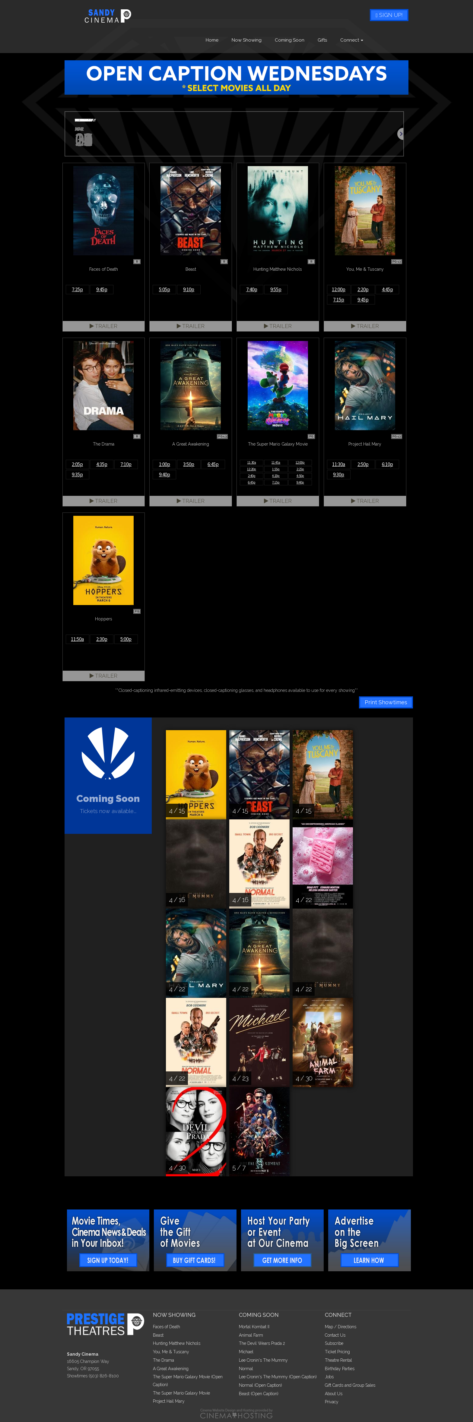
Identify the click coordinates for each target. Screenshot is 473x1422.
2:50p (363, 464)
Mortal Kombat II (254, 1326)
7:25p (77, 289)
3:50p (188, 464)
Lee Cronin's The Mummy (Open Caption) (278, 1376)
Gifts (322, 40)
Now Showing (247, 40)
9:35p (77, 474)
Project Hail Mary (169, 1401)
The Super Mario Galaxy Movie (181, 1393)
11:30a (251, 462)
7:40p (251, 289)
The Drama (163, 1360)
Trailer (103, 326)
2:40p (252, 476)
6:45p (213, 464)
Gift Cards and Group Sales (350, 1385)
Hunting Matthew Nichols (176, 1343)
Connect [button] (351, 40)
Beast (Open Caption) (258, 1393)
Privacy (331, 1401)
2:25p (300, 469)
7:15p (338, 299)
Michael (246, 1351)
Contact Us (335, 1335)
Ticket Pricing (337, 1351)
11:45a (275, 462)
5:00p (126, 639)
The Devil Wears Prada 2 (262, 1343)
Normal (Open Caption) (260, 1385)
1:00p (164, 464)
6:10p (387, 464)
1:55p (276, 469)
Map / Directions (340, 1326)
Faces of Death (166, 1326)
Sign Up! (389, 15)
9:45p (101, 289)
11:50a (77, 639)
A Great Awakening (171, 1368)
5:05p (164, 289)
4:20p (276, 476)
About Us (333, 1393)
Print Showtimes (386, 702)
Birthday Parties (339, 1368)
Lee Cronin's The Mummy (263, 1360)
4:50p (300, 476)
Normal (246, 1368)
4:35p (101, 464)
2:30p (101, 639)
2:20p (363, 289)
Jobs (329, 1376)
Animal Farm (251, 1335)
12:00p (338, 289)
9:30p (338, 474)
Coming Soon (289, 40)
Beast (158, 1335)
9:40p (164, 474)
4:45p (387, 289)
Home (212, 40)
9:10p (188, 289)
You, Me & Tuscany (171, 1351)
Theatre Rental (338, 1360)
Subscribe (334, 1343)
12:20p (251, 469)
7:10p (126, 464)
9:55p (275, 289)
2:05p (77, 464)
